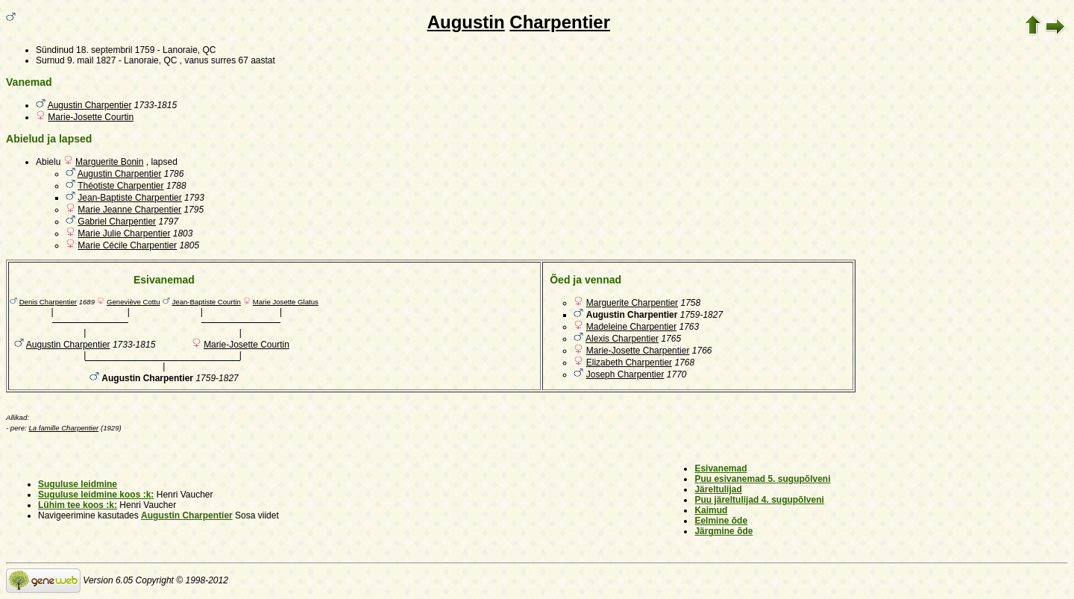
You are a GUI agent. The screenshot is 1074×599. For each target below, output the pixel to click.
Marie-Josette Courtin (91, 117)
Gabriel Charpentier (117, 221)
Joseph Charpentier (625, 374)
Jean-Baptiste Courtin (206, 302)
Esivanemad (720, 468)
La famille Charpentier (63, 428)
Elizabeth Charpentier (629, 362)
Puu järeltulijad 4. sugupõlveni (758, 500)
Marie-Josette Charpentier (638, 350)
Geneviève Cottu (133, 302)
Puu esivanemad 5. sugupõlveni (762, 479)
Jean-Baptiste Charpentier (129, 197)
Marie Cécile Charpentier (127, 245)
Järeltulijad (717, 489)
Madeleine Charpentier (631, 327)
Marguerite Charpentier (632, 303)
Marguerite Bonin (109, 162)
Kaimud (710, 510)
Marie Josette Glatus (285, 302)
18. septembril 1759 (115, 50)
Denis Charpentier (48, 302)
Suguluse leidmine (77, 484)
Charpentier (559, 22)
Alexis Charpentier (622, 338)
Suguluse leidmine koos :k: (96, 494)
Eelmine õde (720, 520)
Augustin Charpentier (90, 105)
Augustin (466, 22)
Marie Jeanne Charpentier (129, 209)
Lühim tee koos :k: (77, 505)
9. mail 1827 (91, 60)
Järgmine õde (723, 531)
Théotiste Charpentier (120, 186)
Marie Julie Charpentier (124, 233)
